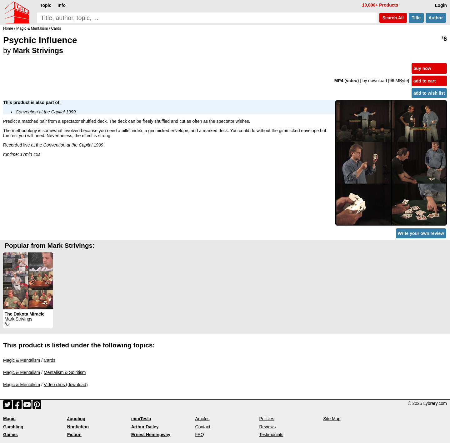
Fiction (74, 434)
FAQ (199, 434)
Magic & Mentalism (21, 360)
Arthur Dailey (145, 426)
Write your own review (421, 233)
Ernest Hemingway (150, 434)
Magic (9, 418)
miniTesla (141, 418)
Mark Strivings (38, 51)
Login (441, 5)
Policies (266, 418)
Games (10, 434)
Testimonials (271, 434)
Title (416, 17)
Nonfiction (78, 426)
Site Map (331, 418)
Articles (202, 418)
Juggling (76, 418)
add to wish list (429, 93)
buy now (422, 68)
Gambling (13, 426)
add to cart (424, 80)
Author (436, 17)
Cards (49, 360)
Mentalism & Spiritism (65, 372)
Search (393, 17)
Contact (202, 426)
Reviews (267, 426)
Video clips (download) (66, 384)
